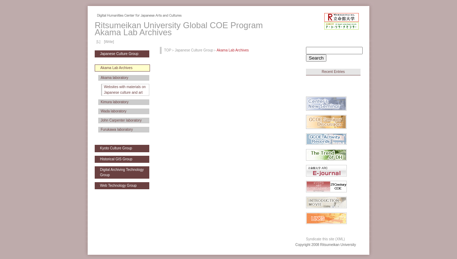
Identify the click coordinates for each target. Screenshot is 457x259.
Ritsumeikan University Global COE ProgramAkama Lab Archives (179, 28)
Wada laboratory (113, 111)
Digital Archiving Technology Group (122, 172)
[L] (98, 42)
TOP (167, 50)
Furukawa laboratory (117, 129)
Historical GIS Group (116, 159)
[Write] (109, 42)
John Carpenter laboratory (121, 120)
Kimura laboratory (115, 102)
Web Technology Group (118, 185)
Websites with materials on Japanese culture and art (125, 89)
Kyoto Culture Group (116, 148)
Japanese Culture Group (119, 54)
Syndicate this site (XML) (325, 239)
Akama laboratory (114, 78)
